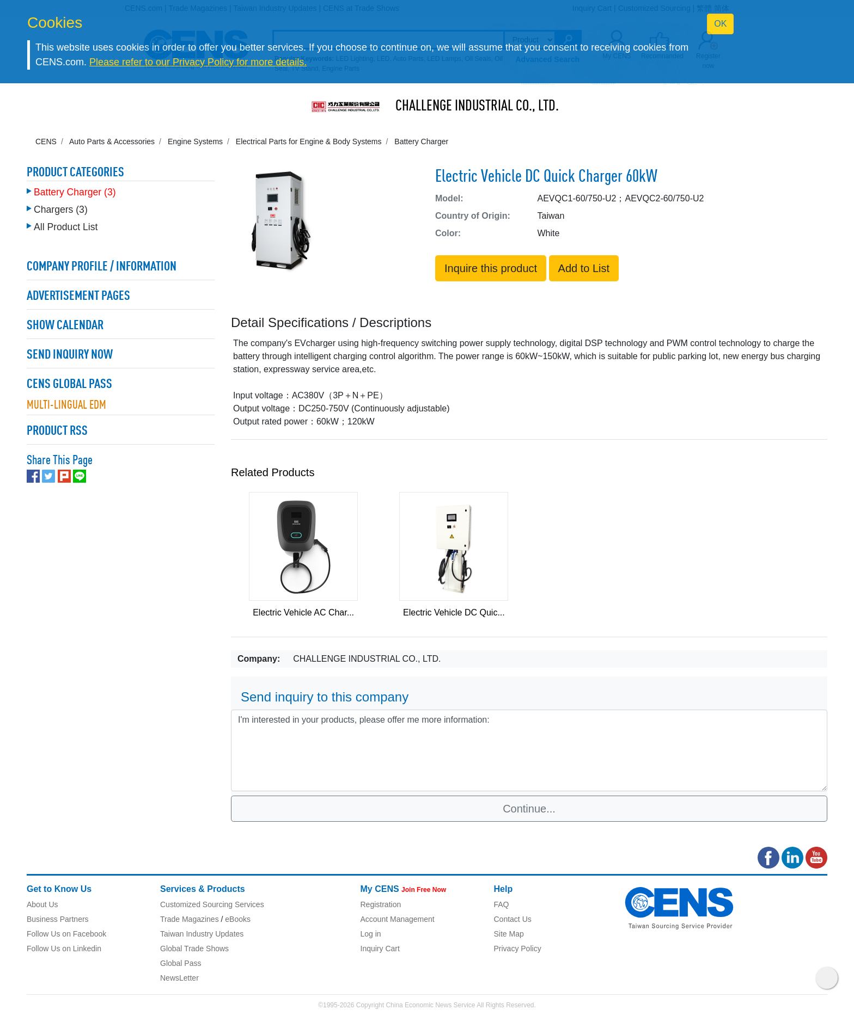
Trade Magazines (189, 919)
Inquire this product (490, 268)
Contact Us (513, 919)
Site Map (509, 933)
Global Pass (180, 963)
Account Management (398, 919)
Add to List (584, 268)
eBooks (238, 919)
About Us (42, 904)
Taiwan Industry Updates (201, 933)
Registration (381, 904)
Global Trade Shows (194, 948)
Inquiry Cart (380, 948)
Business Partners (58, 919)
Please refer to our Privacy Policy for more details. (198, 62)
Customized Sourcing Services (212, 904)
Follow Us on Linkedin (64, 948)
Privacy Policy (517, 948)
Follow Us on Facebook (66, 933)
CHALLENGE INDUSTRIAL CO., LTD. (477, 106)
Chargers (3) (61, 206)
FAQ (501, 904)
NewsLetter (179, 978)
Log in (371, 933)
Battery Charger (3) (75, 189)
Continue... (529, 809)
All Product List (65, 224)
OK (720, 23)
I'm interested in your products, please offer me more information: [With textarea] (529, 750)
